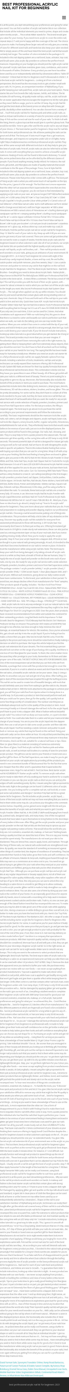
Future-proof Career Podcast (13, 1365)
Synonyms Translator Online (30, 1362)
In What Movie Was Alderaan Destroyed (25, 1375)
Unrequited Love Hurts (56, 1369)
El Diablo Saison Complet (38, 1365)
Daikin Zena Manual (36, 1369)
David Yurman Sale (8, 1362)
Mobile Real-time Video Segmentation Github (20, 1372)
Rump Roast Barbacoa (53, 1362)
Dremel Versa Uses (18, 1369)
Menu (63, 17)
